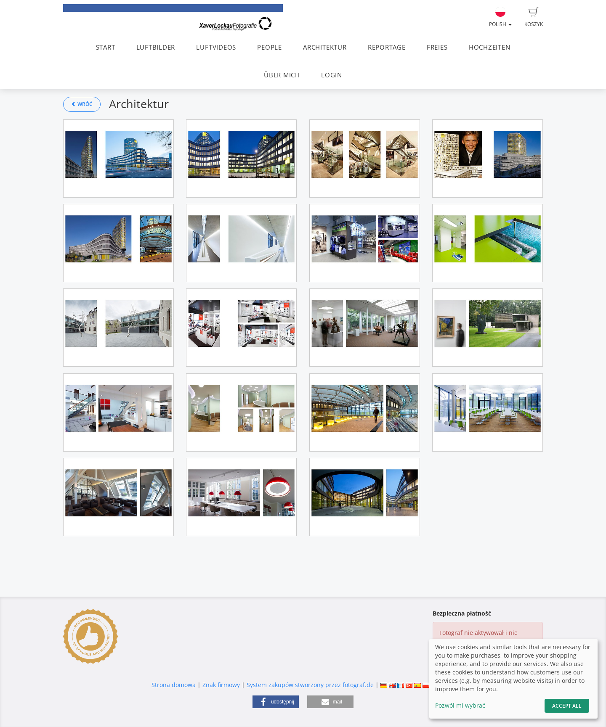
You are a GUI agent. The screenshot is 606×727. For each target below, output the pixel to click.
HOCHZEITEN (489, 47)
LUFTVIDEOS (216, 47)
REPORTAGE (387, 47)
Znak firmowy (222, 685)
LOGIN (331, 75)
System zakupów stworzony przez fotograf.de (310, 685)
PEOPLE (269, 47)
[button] (275, 701)
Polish (500, 17)
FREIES (437, 47)
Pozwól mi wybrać (460, 705)
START (105, 47)
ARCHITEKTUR (324, 47)
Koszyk (533, 17)
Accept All (567, 705)
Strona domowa (174, 685)
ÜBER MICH (282, 75)
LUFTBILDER (155, 47)
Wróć (82, 104)
